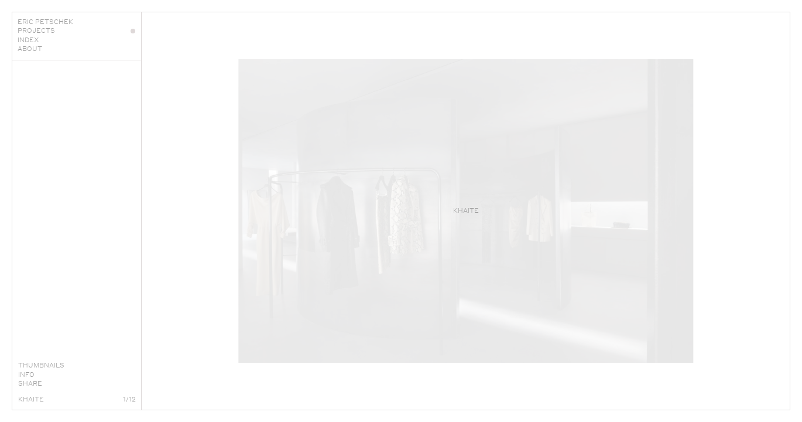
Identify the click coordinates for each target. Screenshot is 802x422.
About (76, 49)
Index (76, 40)
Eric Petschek (76, 22)
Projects (76, 30)
